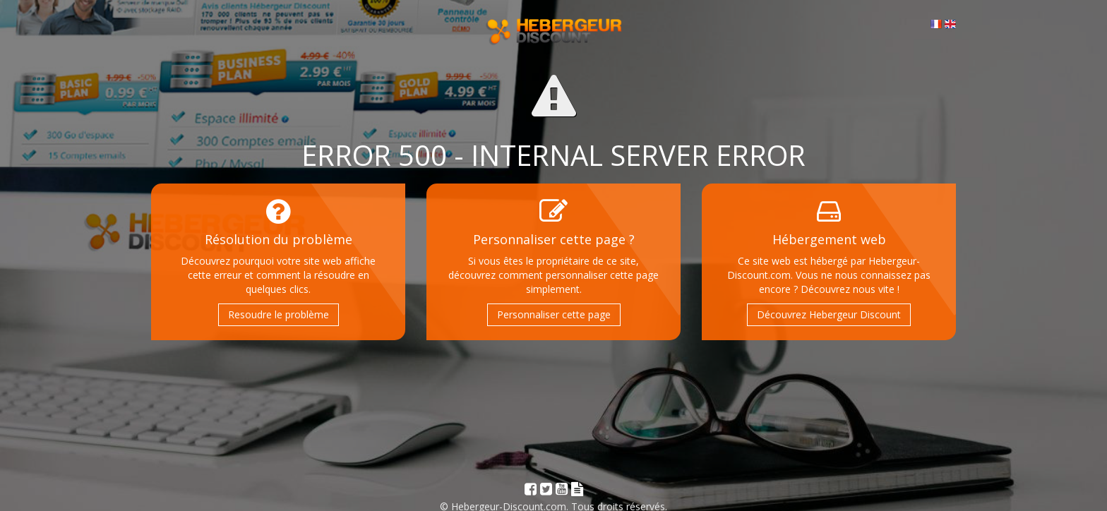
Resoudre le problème (278, 314)
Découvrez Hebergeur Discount (829, 314)
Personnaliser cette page (554, 314)
